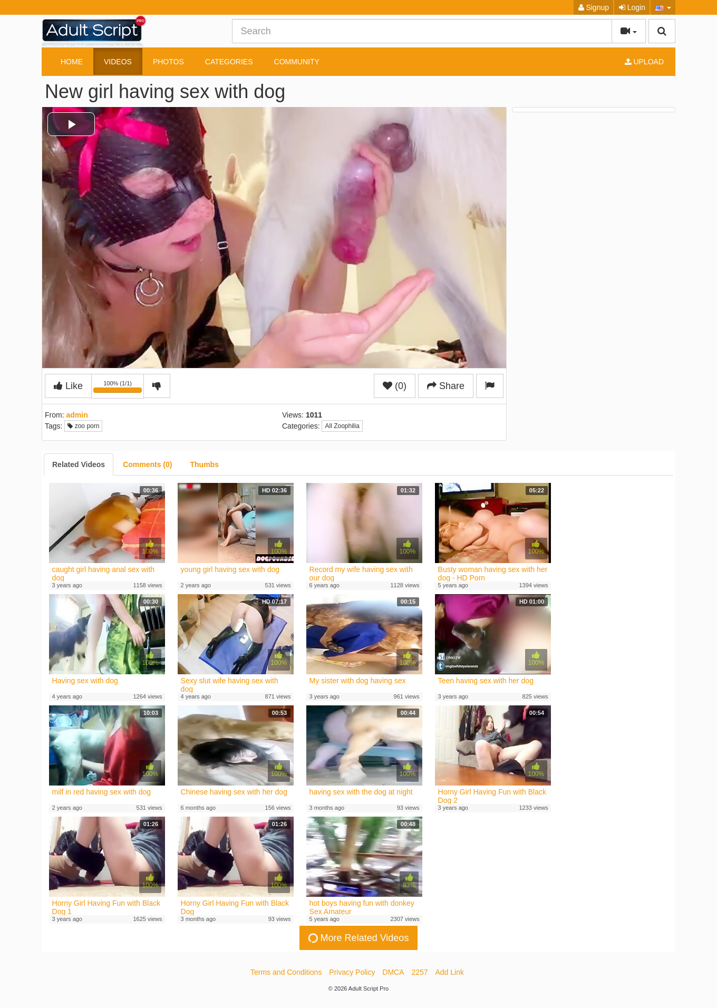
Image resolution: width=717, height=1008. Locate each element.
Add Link (449, 972)
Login (632, 7)
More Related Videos (357, 937)
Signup (593, 7)
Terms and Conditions (286, 972)
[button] (663, 7)
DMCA (393, 972)
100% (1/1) (118, 388)
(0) (394, 386)
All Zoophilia (342, 426)
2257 (419, 972)
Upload (644, 61)
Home (72, 61)
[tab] (78, 464)
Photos (168, 61)
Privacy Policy (352, 972)
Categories (229, 61)
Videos (118, 61)
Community (296, 61)
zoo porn (83, 426)
